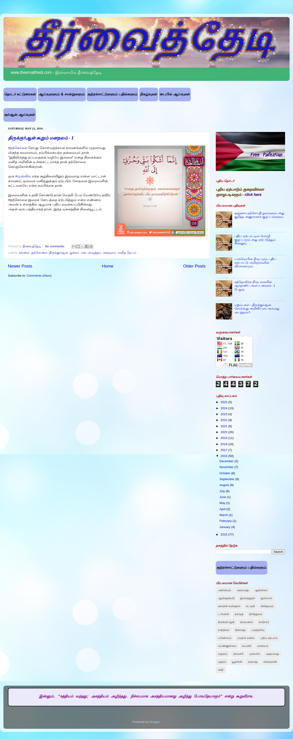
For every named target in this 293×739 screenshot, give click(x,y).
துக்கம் (74, 252)
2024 (224, 408)
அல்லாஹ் (243, 590)
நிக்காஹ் (240, 630)
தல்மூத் (239, 614)
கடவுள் (250, 606)
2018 (224, 444)
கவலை (24, 252)
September (227, 479)
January (225, 527)
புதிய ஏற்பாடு (268, 638)
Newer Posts (20, 266)
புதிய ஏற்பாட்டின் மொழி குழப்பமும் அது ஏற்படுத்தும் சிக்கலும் (255, 239)
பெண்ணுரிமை (227, 645)
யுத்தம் (222, 661)
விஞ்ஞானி (270, 661)
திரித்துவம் (255, 614)
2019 (224, 438)
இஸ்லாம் (266, 598)
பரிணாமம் (224, 638)
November (226, 467)
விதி (220, 669)
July (222, 491)
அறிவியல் (224, 590)
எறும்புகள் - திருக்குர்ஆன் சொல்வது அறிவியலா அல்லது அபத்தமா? (256, 308)
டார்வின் (223, 614)
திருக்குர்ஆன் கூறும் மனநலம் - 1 (41, 138)
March (224, 515)
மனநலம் (109, 252)
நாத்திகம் (223, 630)
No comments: (55, 246)
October (225, 473)
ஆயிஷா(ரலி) (226, 598)
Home (107, 266)
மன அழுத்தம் (91, 252)
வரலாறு (253, 661)
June (223, 497)
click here (252, 194)
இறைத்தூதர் (247, 598)
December (226, 461)
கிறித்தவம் (267, 606)
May (222, 503)
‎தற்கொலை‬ (39, 252)
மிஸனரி (238, 653)
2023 (224, 414)
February (226, 521)
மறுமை (222, 653)
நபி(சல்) (264, 622)
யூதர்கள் (237, 661)
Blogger (154, 722)
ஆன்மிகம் (261, 590)
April (222, 509)
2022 (224, 420)
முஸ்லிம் (254, 653)
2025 (224, 402)
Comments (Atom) (39, 275)
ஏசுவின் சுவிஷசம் (229, 606)
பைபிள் (246, 645)
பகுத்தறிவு (257, 630)
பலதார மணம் (246, 638)
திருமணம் (246, 622)
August (224, 485)
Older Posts (194, 266)
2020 (224, 432)
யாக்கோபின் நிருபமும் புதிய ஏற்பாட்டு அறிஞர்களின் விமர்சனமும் (255, 262)
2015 (224, 534)
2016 (224, 456)
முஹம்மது (272, 653)
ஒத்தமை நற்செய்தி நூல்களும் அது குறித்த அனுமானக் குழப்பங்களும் (259, 214)
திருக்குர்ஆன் (58, 252)
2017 (224, 450)
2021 (224, 426)
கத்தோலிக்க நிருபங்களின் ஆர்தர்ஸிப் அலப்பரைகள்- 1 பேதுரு (254, 285)
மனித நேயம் (126, 252)
